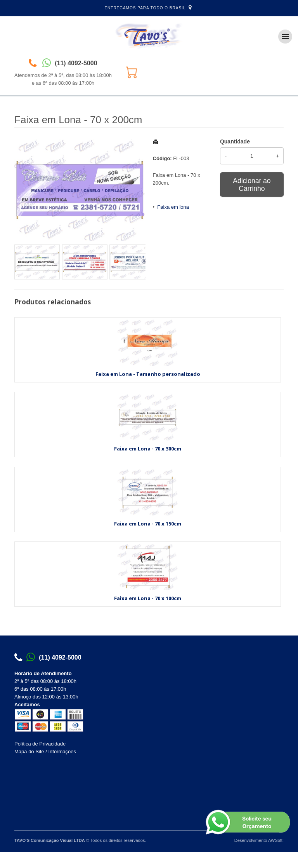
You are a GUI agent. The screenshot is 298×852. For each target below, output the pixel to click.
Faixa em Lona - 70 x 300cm (147, 448)
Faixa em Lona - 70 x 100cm (147, 598)
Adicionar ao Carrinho (251, 184)
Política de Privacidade (40, 744)
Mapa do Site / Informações (45, 751)
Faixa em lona (173, 207)
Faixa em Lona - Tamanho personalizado (147, 373)
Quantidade (235, 141)
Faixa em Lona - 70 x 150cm (147, 523)
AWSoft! (276, 840)
